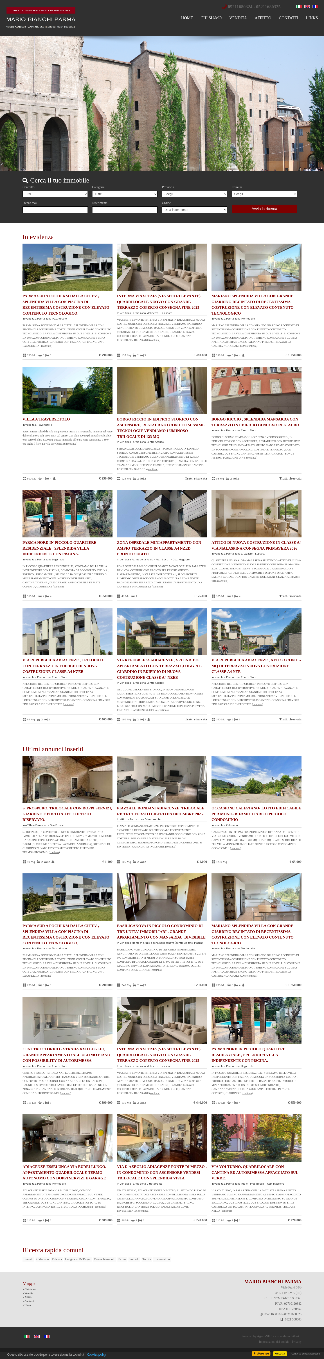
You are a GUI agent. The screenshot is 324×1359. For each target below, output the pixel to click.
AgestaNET (264, 1336)
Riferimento (100, 203)
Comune (237, 187)
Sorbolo (134, 1259)
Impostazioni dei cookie (274, 1341)
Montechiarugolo (104, 1259)
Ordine (166, 203)
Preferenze (261, 1353)
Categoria (98, 187)
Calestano (42, 1259)
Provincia (168, 187)
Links (312, 18)
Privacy (297, 1341)
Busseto (28, 1259)
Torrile (146, 1259)
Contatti (288, 18)
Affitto (263, 18)
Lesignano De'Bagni (77, 1259)
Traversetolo (162, 1259)
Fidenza (57, 1259)
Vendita (238, 18)
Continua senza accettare (305, 1353)
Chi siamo (211, 18)
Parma (122, 1259)
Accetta (280, 1353)
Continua (46, 345)
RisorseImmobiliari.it (288, 1336)
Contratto (28, 187)
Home (187, 18)
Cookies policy (96, 1354)
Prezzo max (29, 203)
